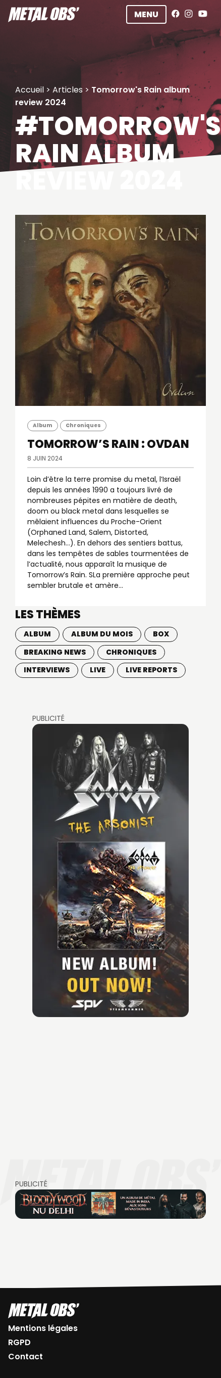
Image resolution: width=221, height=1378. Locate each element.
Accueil (29, 90)
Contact (25, 1356)
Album (42, 425)
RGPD (19, 1342)
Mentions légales (43, 1328)
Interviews (47, 670)
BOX (161, 634)
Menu (146, 14)
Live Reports (151, 670)
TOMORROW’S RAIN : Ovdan (108, 444)
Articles (67, 90)
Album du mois (102, 634)
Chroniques (83, 425)
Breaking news (55, 652)
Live (97, 670)
